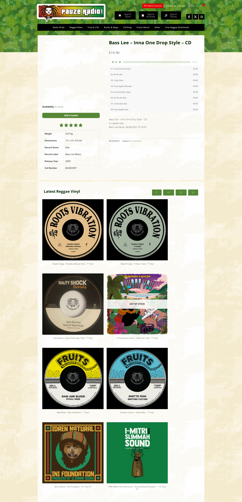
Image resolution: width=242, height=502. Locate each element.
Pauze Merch (143, 27)
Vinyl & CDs (93, 27)
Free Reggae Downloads (177, 27)
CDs (131, 141)
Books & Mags (111, 27)
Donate (182, 5)
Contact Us (171, 5)
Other (157, 27)
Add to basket (71, 115)
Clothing (127, 27)
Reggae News (76, 27)
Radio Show (59, 27)
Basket (191, 5)
